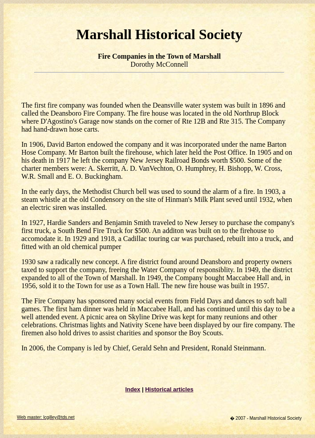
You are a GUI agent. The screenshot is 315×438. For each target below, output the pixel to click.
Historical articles (169, 389)
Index (132, 389)
